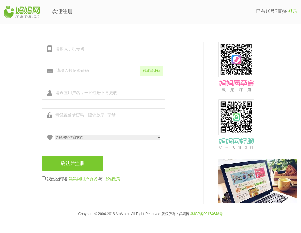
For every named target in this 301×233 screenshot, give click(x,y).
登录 (292, 11)
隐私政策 (112, 178)
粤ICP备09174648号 (206, 214)
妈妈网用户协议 (82, 178)
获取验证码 (151, 71)
